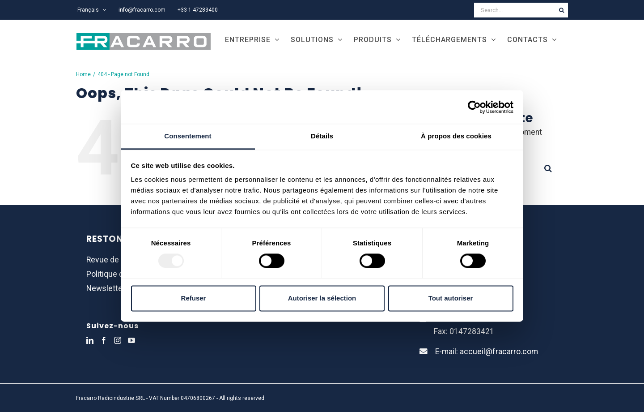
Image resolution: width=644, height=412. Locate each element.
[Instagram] (117, 340)
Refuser (193, 298)
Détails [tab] (322, 136)
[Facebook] (103, 340)
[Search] (561, 10)
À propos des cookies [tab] (456, 136)
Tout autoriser (450, 298)
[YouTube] (131, 340)
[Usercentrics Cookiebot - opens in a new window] (474, 107)
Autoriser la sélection (322, 298)
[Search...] (514, 10)
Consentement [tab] (187, 136)
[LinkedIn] (89, 340)
